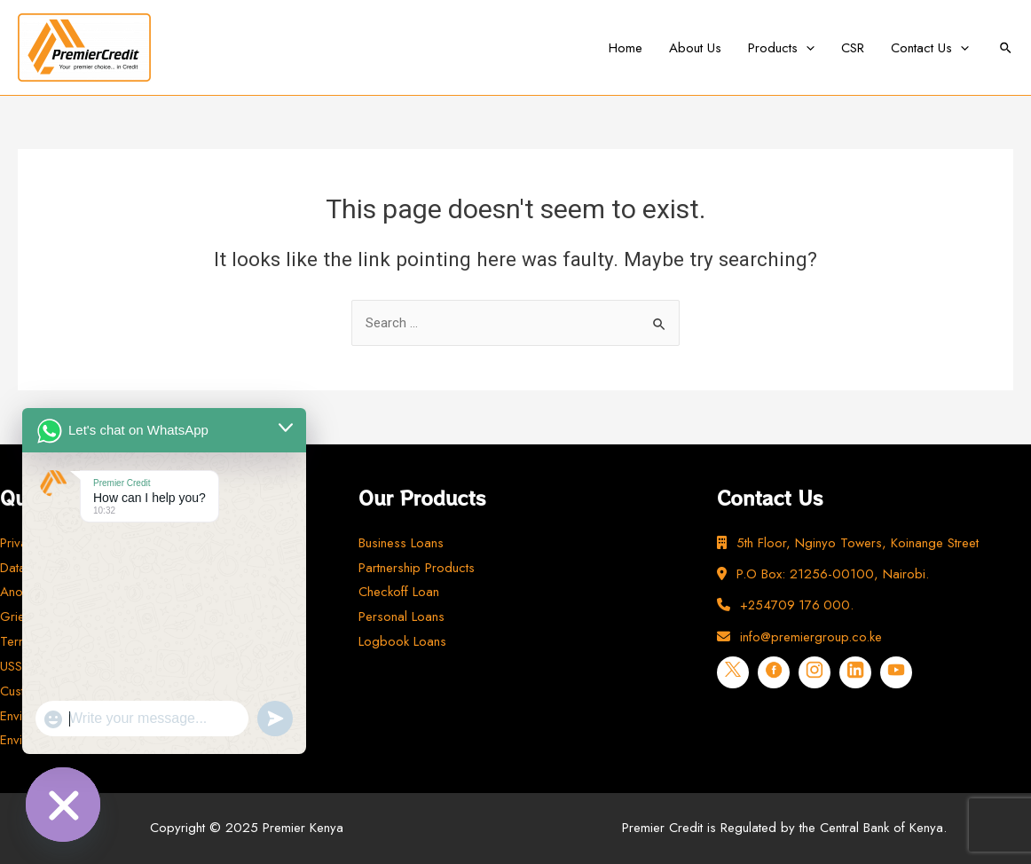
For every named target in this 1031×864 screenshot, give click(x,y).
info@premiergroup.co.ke (799, 637)
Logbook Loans (402, 641)
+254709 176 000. (786, 605)
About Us (695, 48)
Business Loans (401, 543)
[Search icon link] (1006, 48)
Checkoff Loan (398, 591)
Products (781, 47)
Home (625, 48)
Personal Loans (401, 616)
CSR (852, 48)
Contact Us (930, 47)
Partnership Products (416, 567)
